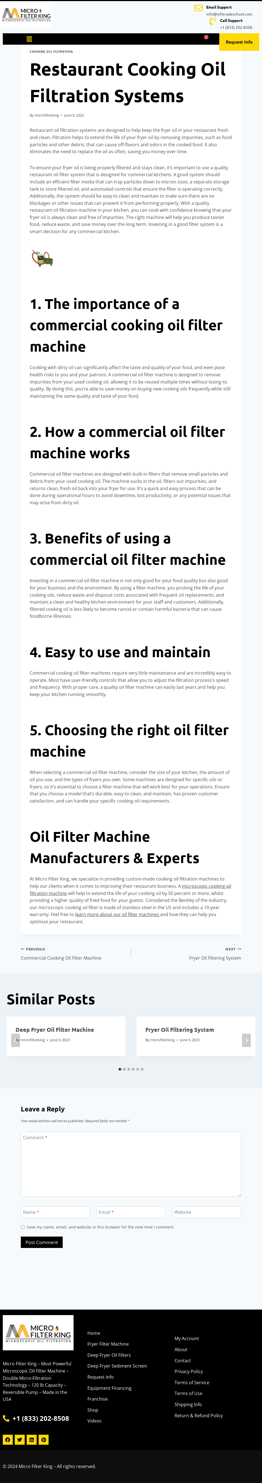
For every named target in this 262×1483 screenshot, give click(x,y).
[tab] (120, 1069)
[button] (29, 39)
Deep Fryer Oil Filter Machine (55, 1029)
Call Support (231, 20)
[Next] (246, 1040)
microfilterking (47, 115)
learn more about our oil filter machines (117, 914)
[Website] (206, 1212)
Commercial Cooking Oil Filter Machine (74, 953)
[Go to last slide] (15, 1040)
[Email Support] (199, 8)
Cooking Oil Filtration (51, 51)
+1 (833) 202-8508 (236, 27)
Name (31, 1212)
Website (182, 1212)
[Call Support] (212, 21)
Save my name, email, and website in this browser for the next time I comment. (101, 1227)
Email (106, 1212)
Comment (35, 1138)
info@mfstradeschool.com (229, 13)
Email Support (219, 6)
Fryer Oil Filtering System (188, 953)
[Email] (131, 1212)
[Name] (55, 1212)
